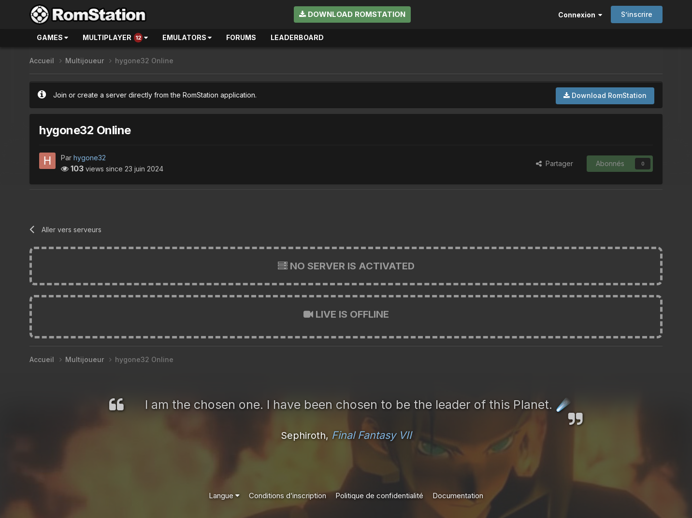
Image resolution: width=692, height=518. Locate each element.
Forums (241, 37)
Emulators (187, 37)
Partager (554, 163)
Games (52, 37)
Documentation (457, 495)
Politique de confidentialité (379, 495)
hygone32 (89, 158)
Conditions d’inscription (287, 495)
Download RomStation (352, 14)
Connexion (580, 15)
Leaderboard (297, 37)
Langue (224, 495)
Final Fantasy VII (372, 435)
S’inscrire (636, 14)
